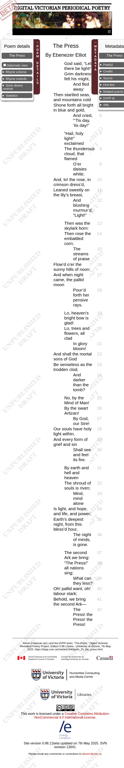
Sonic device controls (12, 87)
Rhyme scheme (16, 72)
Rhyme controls (16, 78)
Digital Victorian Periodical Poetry (62, 8)
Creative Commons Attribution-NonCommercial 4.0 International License (72, 715)
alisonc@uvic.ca (92, 753)
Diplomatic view (17, 65)
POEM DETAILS (37, 64)
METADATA (95, 58)
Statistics (12, 95)
